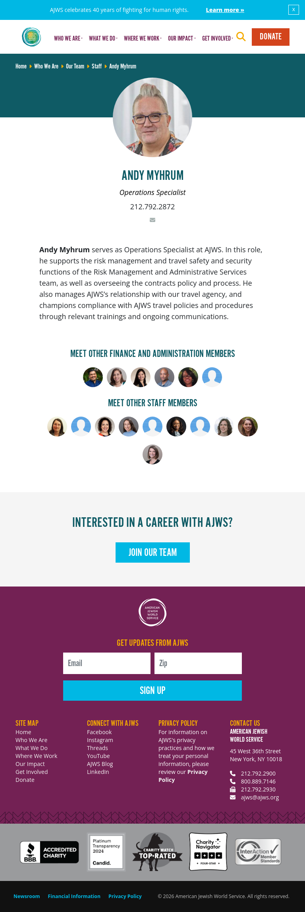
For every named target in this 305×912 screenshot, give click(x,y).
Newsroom (27, 896)
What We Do (31, 748)
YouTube (98, 756)
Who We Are (31, 740)
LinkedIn (98, 772)
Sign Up (153, 691)
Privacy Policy (125, 896)
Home (23, 732)
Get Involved (31, 772)
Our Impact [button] (180, 39)
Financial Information (74, 896)
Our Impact (30, 764)
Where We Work (36, 756)
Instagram (100, 740)
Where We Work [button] (141, 39)
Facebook (99, 732)
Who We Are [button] (67, 39)
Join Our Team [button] (153, 552)
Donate (271, 37)
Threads (97, 748)
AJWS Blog (100, 764)
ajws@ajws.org (260, 797)
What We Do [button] (102, 39)
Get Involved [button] (216, 39)
